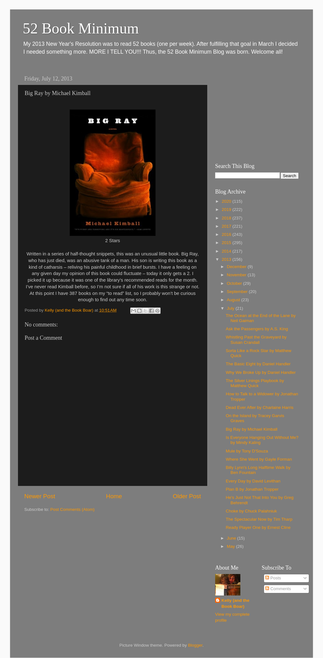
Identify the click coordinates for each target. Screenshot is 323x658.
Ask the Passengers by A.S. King (257, 328)
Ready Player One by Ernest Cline (258, 527)
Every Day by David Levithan (253, 481)
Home (114, 496)
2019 (227, 209)
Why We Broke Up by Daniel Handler (261, 372)
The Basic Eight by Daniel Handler (258, 364)
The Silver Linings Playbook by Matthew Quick (255, 383)
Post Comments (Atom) (72, 509)
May (231, 546)
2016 (227, 234)
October (235, 283)
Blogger (195, 645)
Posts (273, 578)
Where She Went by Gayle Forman (259, 459)
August (234, 299)
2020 (227, 201)
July (231, 308)
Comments (278, 588)
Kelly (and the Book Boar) (235, 603)
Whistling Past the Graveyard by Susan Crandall (256, 339)
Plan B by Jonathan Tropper (252, 489)
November (237, 274)
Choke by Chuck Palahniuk (251, 511)
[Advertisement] (254, 112)
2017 (227, 226)
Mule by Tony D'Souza (247, 451)
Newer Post (39, 496)
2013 (227, 259)
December (237, 266)
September (238, 291)
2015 (227, 242)
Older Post (187, 496)
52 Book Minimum (81, 28)
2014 (227, 251)
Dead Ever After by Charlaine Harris (260, 407)
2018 (227, 218)
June (232, 538)
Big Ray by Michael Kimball (252, 429)
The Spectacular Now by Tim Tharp (259, 519)
